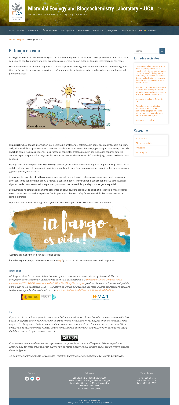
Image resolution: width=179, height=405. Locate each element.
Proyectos (140, 147)
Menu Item (152, 30)
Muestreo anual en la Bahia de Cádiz (149, 100)
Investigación (66, 30)
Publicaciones (84, 30)
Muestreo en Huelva (145, 120)
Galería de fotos (129, 30)
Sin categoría (141, 152)
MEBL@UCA (141, 138)
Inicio (11, 30)
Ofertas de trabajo (49, 30)
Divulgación (112, 30)
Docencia (97, 30)
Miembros (31, 30)
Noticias (20, 30)
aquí (60, 260)
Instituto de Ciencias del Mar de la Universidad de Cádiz (85, 290)
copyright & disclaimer (89, 400)
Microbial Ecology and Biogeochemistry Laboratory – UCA (91, 8)
